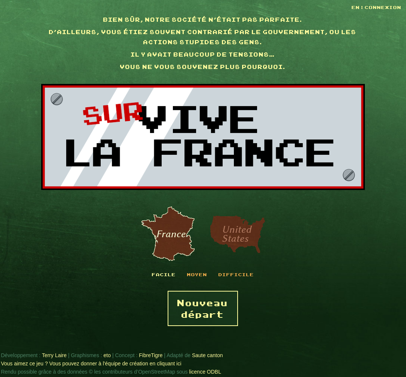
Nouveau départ (202, 308)
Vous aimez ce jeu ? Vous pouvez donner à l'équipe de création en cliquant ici (91, 364)
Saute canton (207, 355)
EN (356, 7)
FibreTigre (150, 355)
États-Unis (237, 234)
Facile (164, 274)
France (168, 234)
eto (107, 355)
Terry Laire (54, 355)
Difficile (236, 274)
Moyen (197, 274)
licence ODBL (205, 372)
